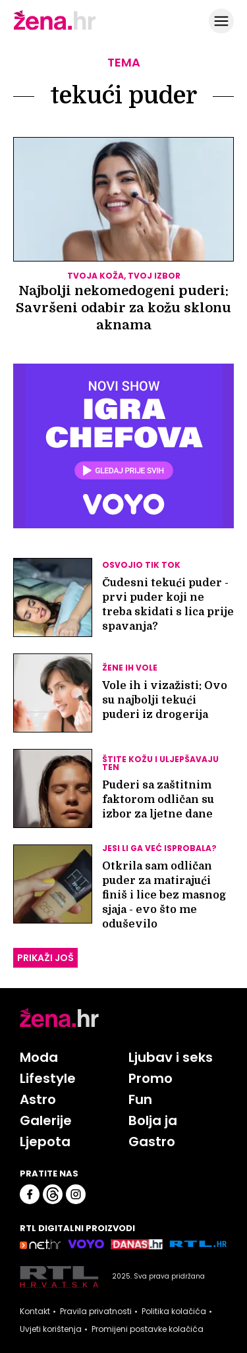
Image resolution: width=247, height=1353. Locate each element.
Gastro (151, 1141)
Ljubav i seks (170, 1057)
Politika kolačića (174, 1311)
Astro (38, 1099)
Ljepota (45, 1141)
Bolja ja (152, 1120)
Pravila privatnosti (96, 1311)
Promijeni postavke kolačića (148, 1329)
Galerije (46, 1120)
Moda (39, 1057)
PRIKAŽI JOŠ (45, 957)
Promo (150, 1078)
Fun (140, 1099)
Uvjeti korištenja (51, 1329)
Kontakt (35, 1311)
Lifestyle (48, 1078)
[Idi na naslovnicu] (54, 28)
